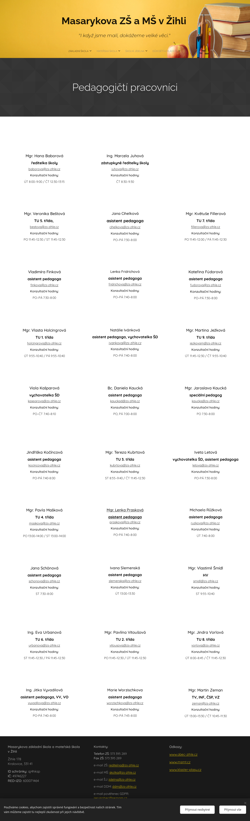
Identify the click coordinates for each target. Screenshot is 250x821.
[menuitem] (113, 51)
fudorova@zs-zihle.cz (205, 285)
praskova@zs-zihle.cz (125, 522)
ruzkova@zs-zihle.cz (205, 523)
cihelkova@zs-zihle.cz (125, 227)
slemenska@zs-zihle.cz (125, 581)
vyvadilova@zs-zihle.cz (44, 703)
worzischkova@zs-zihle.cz (125, 703)
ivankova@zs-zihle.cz (125, 343)
